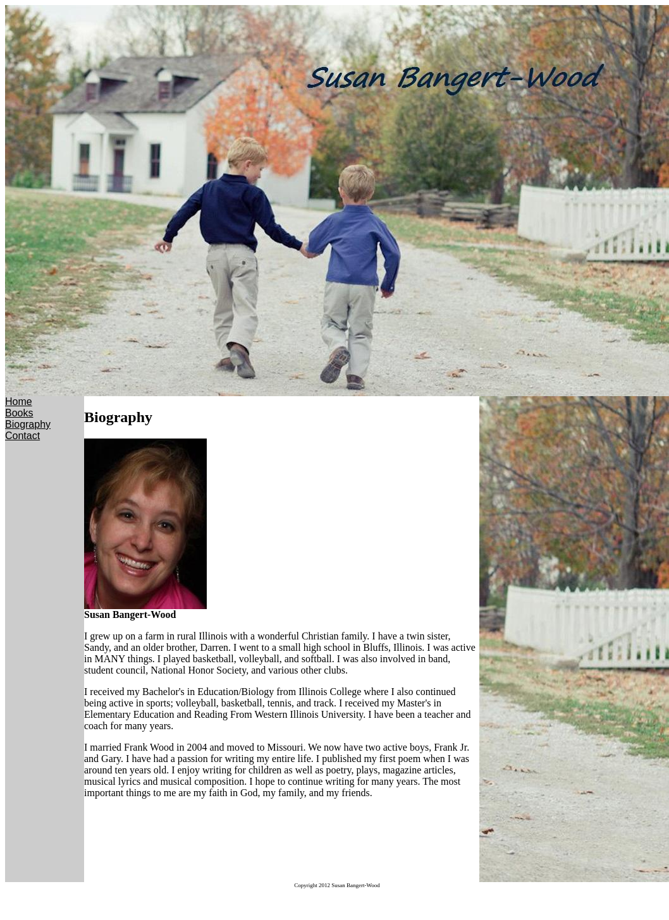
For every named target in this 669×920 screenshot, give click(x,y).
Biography (28, 424)
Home (18, 401)
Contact (22, 435)
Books (19, 413)
